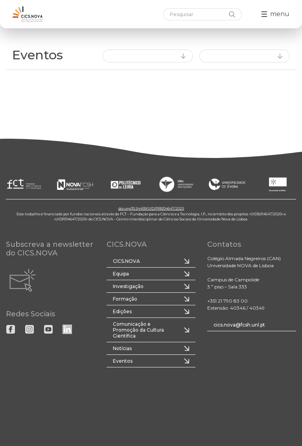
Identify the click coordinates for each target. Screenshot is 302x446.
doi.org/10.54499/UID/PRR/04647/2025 (151, 208)
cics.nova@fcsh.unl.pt (239, 325)
